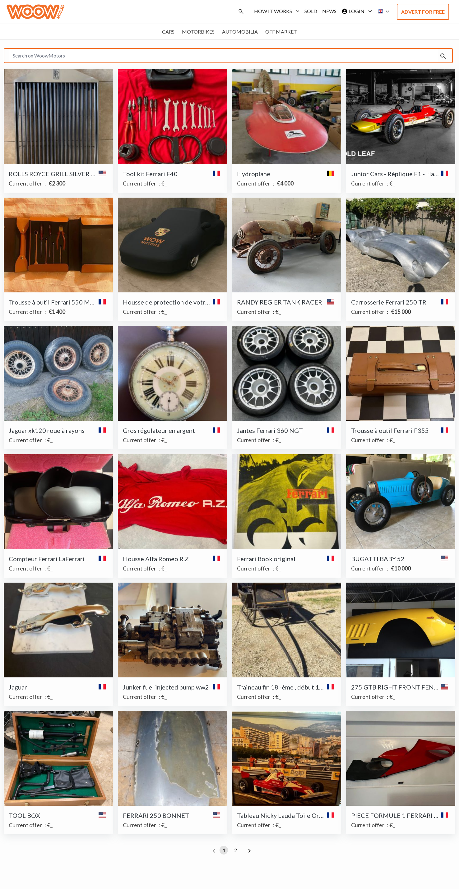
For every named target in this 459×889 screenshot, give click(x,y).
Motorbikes (198, 31)
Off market (281, 31)
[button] (382, 11)
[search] (443, 55)
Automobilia (240, 31)
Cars (168, 31)
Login (355, 11)
